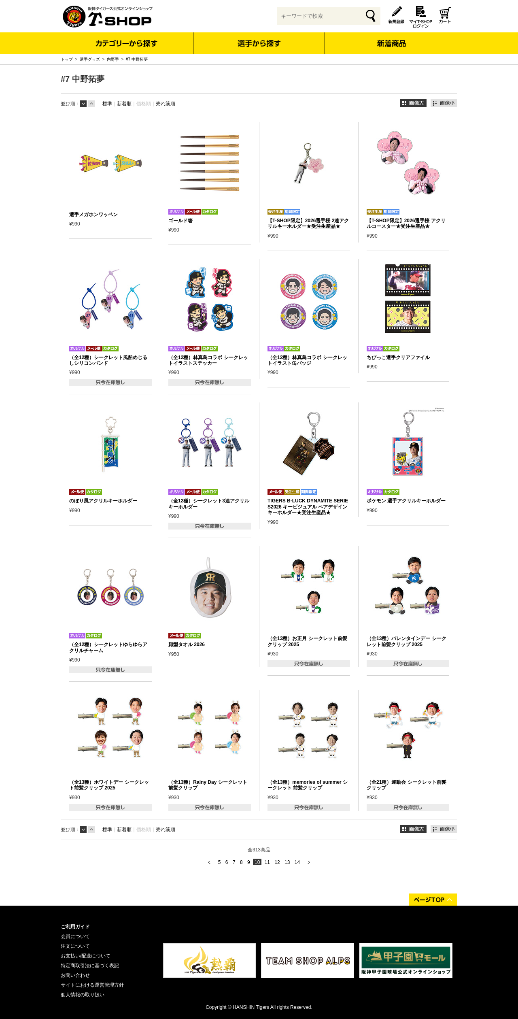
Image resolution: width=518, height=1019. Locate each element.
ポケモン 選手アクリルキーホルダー (406, 501)
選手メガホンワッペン (93, 214)
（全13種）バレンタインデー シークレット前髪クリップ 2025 (406, 641)
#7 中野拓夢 (137, 59)
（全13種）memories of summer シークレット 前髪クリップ (307, 785)
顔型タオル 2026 (186, 644)
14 (297, 862)
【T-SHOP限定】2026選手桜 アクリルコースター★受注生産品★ (406, 223)
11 (267, 862)
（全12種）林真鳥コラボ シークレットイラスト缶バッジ (307, 360)
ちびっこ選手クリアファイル (398, 357)
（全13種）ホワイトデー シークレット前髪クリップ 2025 (109, 785)
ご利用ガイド (75, 927)
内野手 (113, 59)
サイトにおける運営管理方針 (92, 985)
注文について (75, 946)
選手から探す (259, 43)
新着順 (124, 103)
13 (287, 862)
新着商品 (391, 37)
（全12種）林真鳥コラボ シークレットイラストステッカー (208, 360)
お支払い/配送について (85, 956)
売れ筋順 (165, 103)
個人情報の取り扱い (82, 995)
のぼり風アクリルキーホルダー (103, 501)
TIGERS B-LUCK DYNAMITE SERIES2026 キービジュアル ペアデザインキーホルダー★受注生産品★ (307, 506)
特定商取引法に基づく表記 (90, 965)
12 (277, 862)
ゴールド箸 (180, 220)
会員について (75, 936)
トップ (67, 59)
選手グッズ (90, 59)
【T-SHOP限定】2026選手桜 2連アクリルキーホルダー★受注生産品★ (308, 223)
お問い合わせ (75, 975)
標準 (107, 103)
